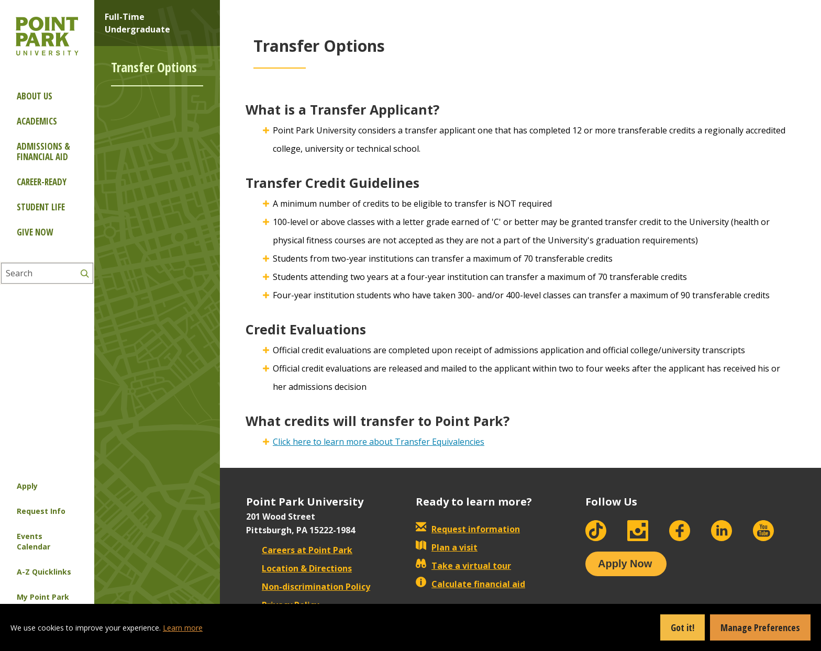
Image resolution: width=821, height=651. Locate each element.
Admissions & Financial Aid (43, 151)
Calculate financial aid (470, 584)
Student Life (41, 207)
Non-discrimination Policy (308, 586)
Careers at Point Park (299, 550)
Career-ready (41, 182)
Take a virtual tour (463, 565)
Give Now (35, 232)
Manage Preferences (760, 627)
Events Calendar (33, 541)
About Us (34, 96)
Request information (468, 529)
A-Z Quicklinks (44, 572)
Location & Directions (299, 568)
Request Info (41, 511)
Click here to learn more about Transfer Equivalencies (378, 441)
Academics (37, 121)
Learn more (183, 628)
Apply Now (625, 563)
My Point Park (43, 597)
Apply (27, 486)
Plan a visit (447, 547)
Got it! (682, 627)
